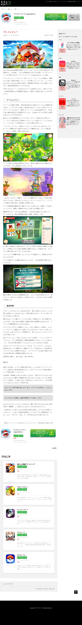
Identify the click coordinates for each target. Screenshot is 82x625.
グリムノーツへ (28, 540)
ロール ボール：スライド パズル (44, 588)
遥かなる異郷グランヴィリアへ (28, 471)
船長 (55, 448)
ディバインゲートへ (28, 517)
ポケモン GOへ (28, 562)
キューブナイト (9, 584)
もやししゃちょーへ (28, 494)
